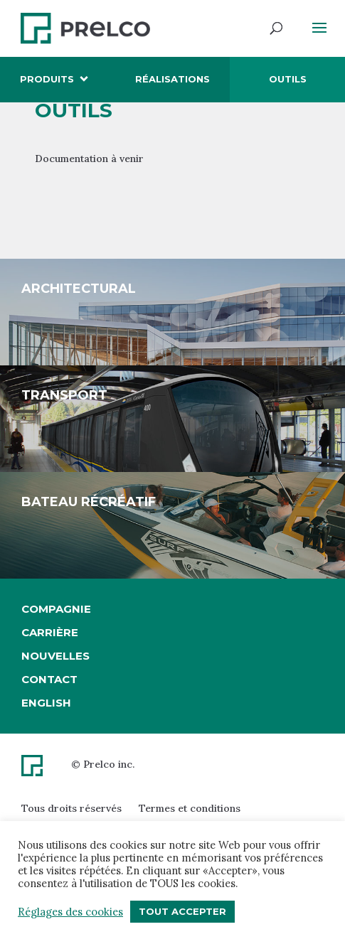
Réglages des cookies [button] (70, 912)
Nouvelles (55, 656)
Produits (47, 79)
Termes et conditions (189, 808)
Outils (288, 79)
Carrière (49, 632)
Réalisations (172, 79)
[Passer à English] (56, 703)
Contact (49, 679)
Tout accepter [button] (182, 911)
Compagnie (56, 609)
